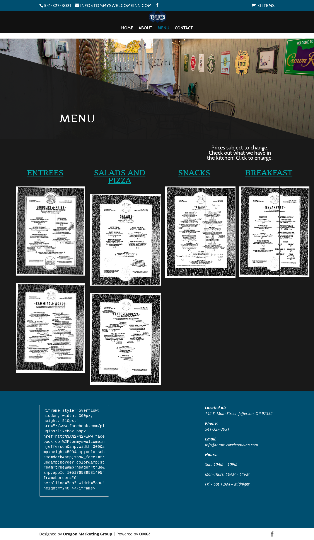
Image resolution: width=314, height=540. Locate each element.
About (145, 28)
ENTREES (45, 172)
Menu (163, 28)
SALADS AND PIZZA (119, 176)
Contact (184, 28)
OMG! (144, 534)
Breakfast (268, 172)
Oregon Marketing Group (87, 534)
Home (127, 28)
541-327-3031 (57, 5)
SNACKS (194, 172)
